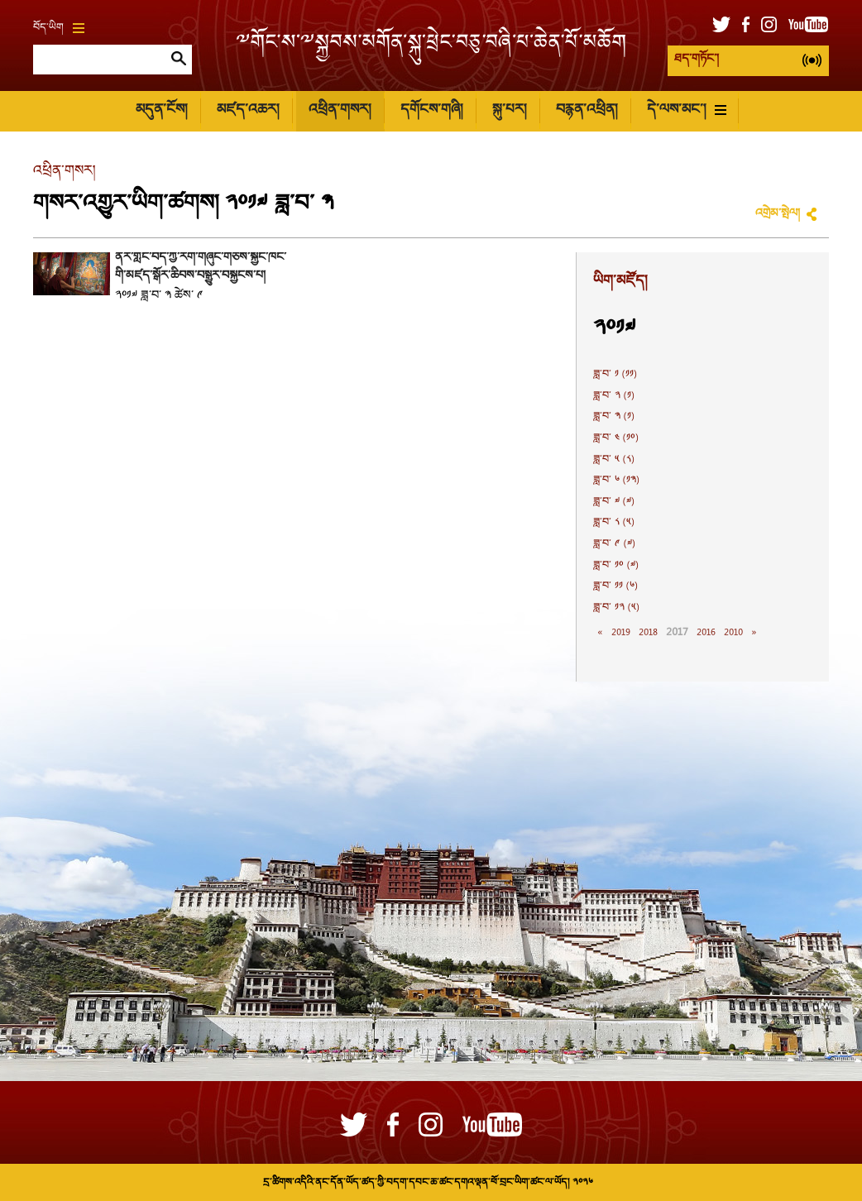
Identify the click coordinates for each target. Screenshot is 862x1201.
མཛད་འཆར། (248, 110)
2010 (733, 633)
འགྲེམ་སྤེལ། (777, 214)
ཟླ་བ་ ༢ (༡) (614, 396)
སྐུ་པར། (509, 110)
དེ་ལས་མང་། (686, 110)
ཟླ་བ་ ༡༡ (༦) (615, 586)
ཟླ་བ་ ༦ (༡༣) (616, 480)
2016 (706, 633)
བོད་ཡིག (58, 28)
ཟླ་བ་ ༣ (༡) (614, 417)
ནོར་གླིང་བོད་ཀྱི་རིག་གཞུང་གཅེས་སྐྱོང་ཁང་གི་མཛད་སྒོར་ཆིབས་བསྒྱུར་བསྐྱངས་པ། (200, 267)
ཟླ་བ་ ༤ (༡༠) (616, 438)
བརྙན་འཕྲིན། (586, 110)
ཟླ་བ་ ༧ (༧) (614, 502)
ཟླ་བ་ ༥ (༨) (614, 460)
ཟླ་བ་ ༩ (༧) (614, 544)
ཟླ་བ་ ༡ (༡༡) (615, 375)
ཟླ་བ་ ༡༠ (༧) (616, 566)
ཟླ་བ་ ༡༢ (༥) (616, 608)
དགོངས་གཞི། (431, 110)
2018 (648, 633)
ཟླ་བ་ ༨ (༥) (614, 523)
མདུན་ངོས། (161, 110)
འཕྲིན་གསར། (340, 110)
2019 (620, 633)
